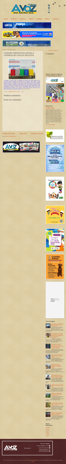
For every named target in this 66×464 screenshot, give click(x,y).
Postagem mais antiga (37, 133)
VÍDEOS (31, 19)
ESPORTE (39, 19)
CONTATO (55, 19)
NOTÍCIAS (14, 19)
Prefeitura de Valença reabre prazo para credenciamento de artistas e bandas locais (57, 413)
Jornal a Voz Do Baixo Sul (53, 50)
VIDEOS (47, 436)
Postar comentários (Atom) (11, 136)
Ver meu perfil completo (50, 124)
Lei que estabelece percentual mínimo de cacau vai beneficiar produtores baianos (57, 404)
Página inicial (23, 133)
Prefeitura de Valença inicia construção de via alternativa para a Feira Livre (56, 394)
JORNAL (47, 19)
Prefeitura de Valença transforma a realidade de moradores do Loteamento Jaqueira (56, 366)
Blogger (32, 461)
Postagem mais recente (8, 133)
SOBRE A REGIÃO (50, 108)
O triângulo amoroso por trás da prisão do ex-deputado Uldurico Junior (57, 385)
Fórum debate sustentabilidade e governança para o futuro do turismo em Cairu (57, 324)
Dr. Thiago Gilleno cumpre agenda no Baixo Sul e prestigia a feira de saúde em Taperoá (57, 376)
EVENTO (47, 430)
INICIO (6, 19)
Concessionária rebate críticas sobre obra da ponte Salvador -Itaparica (57, 355)
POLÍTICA (23, 19)
